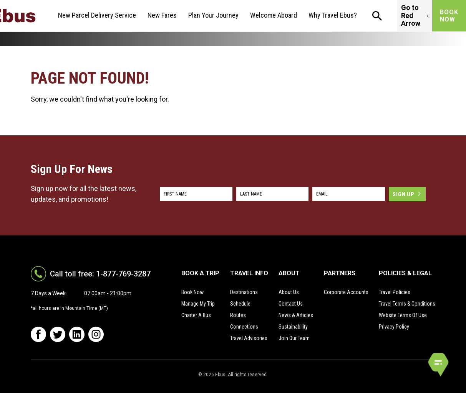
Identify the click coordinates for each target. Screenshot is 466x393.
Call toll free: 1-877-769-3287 (100, 273)
